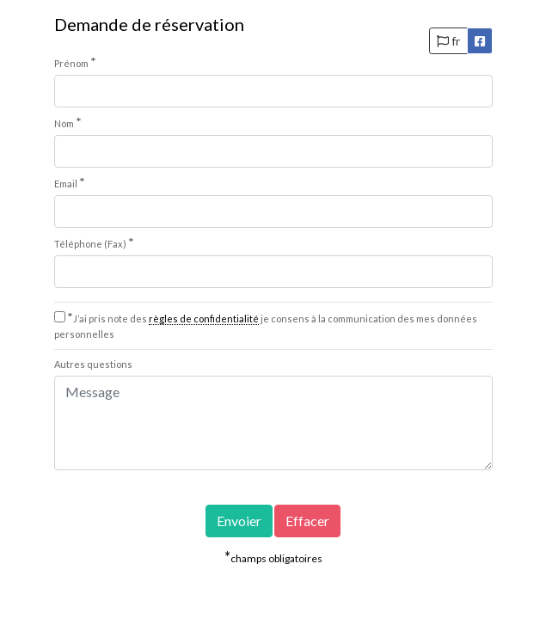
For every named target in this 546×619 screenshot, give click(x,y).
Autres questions (93, 364)
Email (69, 182)
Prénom (75, 62)
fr (448, 41)
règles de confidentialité (204, 318)
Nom (68, 122)
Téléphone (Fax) (94, 242)
